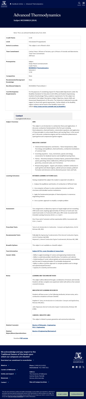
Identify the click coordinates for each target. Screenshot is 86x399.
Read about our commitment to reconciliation (16, 360)
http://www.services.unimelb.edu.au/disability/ (50, 106)
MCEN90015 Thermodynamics (39, 68)
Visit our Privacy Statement (15, 396)
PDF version (24, 338)
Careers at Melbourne (8, 370)
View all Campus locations (38, 382)
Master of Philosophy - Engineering (43, 325)
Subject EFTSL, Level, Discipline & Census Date (47, 251)
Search (79, 4)
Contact (3, 382)
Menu (83, 4)
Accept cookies (62, 394)
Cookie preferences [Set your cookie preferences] (76, 394)
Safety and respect (7, 374)
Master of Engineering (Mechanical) (44, 331)
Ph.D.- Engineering (38, 327)
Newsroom (4, 378)
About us (4, 365)
